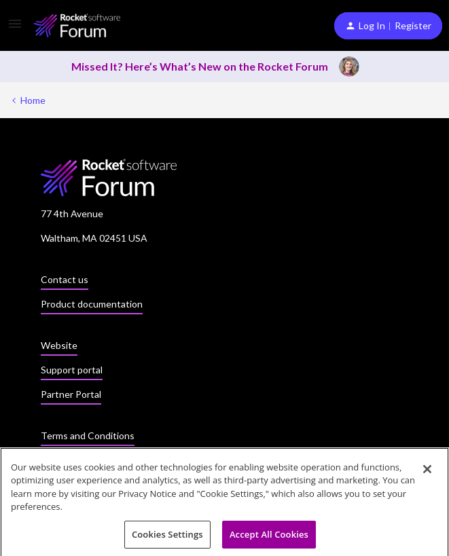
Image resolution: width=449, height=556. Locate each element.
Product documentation (92, 304)
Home (33, 100)
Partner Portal (71, 394)
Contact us (64, 279)
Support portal (72, 369)
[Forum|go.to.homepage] (77, 25)
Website (59, 345)
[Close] (427, 472)
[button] (15, 28)
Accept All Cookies (269, 538)
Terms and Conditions (87, 435)
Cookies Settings (167, 538)
